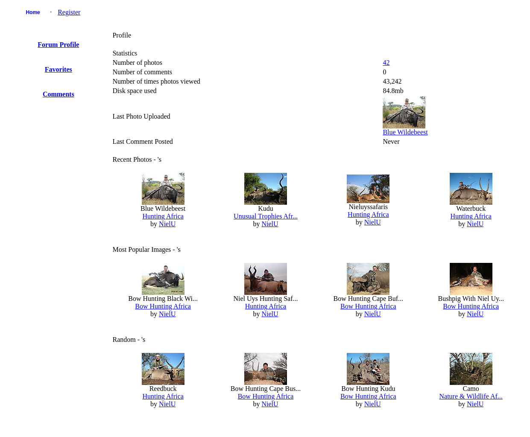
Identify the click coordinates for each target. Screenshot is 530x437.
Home (33, 12)
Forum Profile (58, 44)
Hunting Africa (162, 216)
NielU (167, 223)
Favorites (58, 69)
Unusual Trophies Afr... (266, 216)
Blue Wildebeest (405, 132)
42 (386, 62)
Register (69, 12)
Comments (58, 94)
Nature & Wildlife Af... (471, 396)
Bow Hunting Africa (163, 306)
